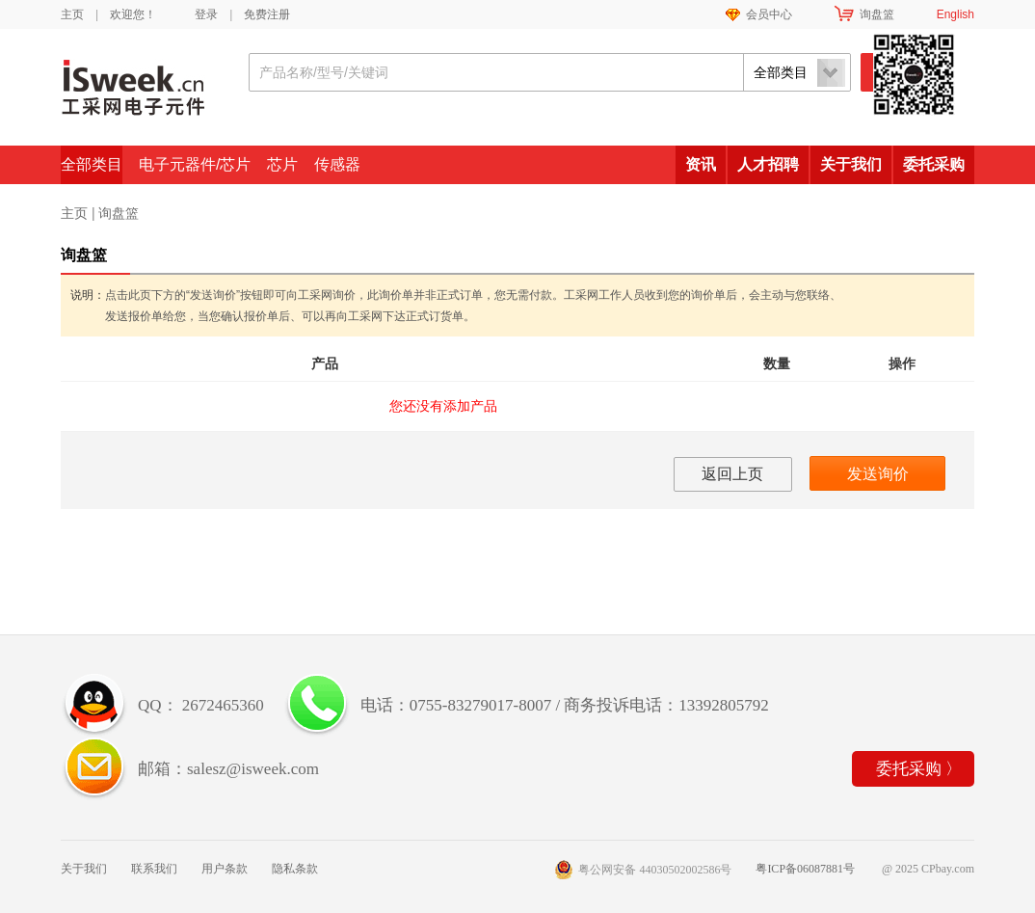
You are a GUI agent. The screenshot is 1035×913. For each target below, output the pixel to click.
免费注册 (267, 14)
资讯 (700, 164)
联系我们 (154, 868)
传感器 (337, 164)
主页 (72, 14)
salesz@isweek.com (253, 769)
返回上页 (732, 474)
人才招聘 (768, 164)
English (955, 14)
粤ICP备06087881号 (805, 868)
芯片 (282, 164)
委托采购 (934, 164)
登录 (206, 14)
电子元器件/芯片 (195, 164)
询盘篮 (877, 14)
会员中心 (769, 14)
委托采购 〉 (919, 769)
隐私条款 (295, 868)
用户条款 (224, 868)
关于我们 (851, 164)
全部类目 (91, 164)
